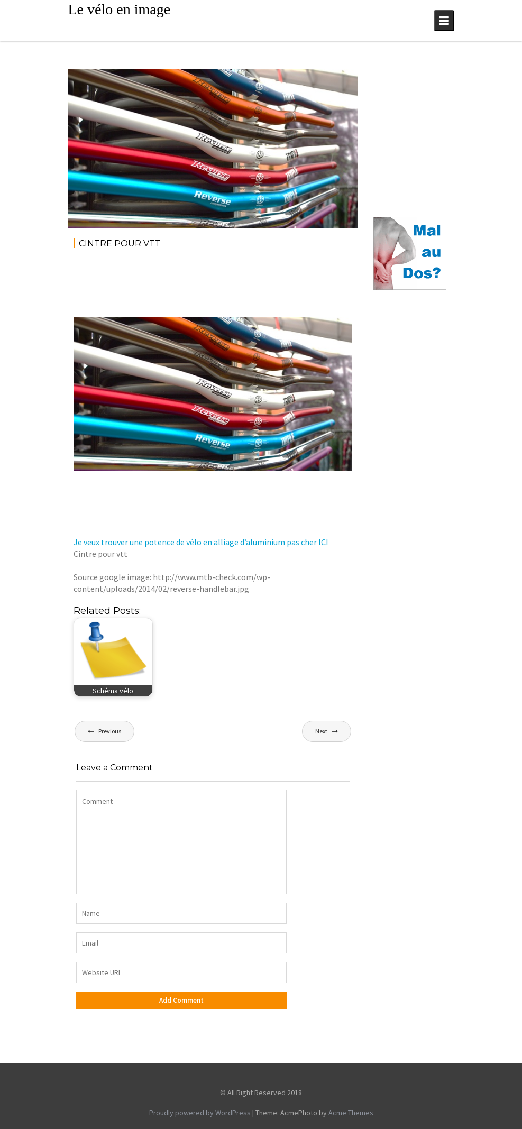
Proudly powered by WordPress (200, 1112)
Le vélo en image (119, 9)
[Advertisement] (266, 286)
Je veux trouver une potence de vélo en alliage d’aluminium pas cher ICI (201, 542)
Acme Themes (350, 1112)
